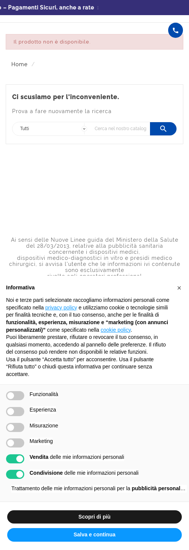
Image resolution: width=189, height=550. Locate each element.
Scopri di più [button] (94, 517)
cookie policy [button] (116, 330)
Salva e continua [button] (94, 534)
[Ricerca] (120, 128)
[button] (179, 288)
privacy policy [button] (61, 308)
